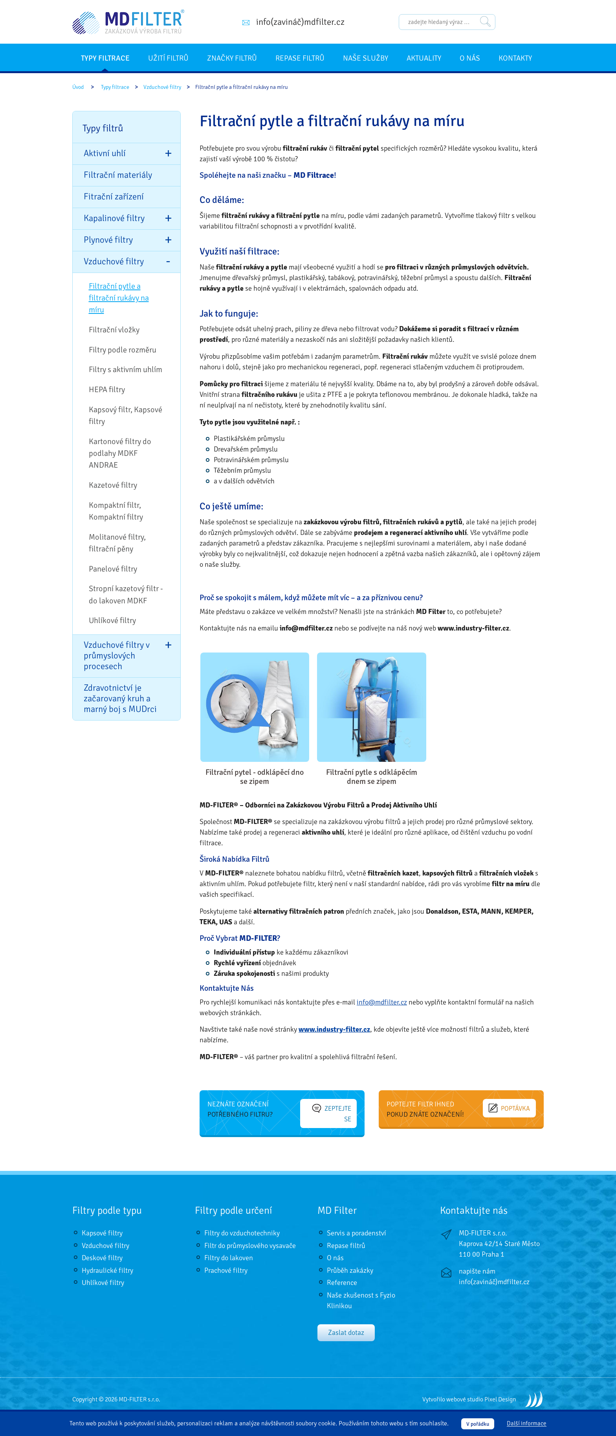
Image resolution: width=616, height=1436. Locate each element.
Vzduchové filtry (162, 87)
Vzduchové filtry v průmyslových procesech (117, 656)
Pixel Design (500, 1391)
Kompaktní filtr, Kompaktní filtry (116, 511)
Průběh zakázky (350, 1262)
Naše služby (365, 58)
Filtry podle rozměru (122, 350)
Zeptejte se (331, 1107)
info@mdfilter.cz (382, 1002)
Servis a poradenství (356, 1225)
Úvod (78, 87)
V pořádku (477, 1424)
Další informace (526, 1423)
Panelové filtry (113, 569)
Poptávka (512, 1107)
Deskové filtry (102, 1250)
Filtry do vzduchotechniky (242, 1225)
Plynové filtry (108, 239)
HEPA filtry (107, 389)
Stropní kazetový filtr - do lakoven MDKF (126, 594)
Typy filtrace (105, 58)
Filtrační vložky (114, 330)
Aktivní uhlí (105, 153)
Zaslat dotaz (346, 1324)
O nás (470, 58)
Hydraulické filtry (107, 1262)
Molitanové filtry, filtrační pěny (117, 543)
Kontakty (515, 58)
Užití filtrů (168, 58)
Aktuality (424, 58)
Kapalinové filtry (114, 218)
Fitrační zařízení (114, 196)
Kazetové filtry (113, 485)
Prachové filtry (226, 1262)
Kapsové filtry (102, 1225)
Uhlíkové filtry (112, 620)
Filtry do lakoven (228, 1250)
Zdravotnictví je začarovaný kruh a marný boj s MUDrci (120, 698)
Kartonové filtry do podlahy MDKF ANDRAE (120, 453)
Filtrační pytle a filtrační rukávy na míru (119, 298)
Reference (342, 1274)
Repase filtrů (299, 58)
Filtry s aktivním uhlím (125, 369)
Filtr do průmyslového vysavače (250, 1237)
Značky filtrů (232, 58)
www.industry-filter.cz (334, 1029)
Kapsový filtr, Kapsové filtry (125, 415)
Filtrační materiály (118, 175)
